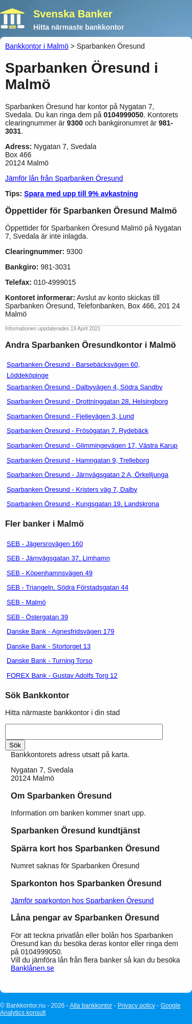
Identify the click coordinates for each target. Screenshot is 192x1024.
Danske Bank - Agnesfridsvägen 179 (60, 631)
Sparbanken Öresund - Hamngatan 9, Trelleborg (78, 460)
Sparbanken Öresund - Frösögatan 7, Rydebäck (77, 430)
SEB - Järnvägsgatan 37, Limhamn (58, 558)
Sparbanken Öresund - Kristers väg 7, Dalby (72, 489)
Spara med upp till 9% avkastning (81, 194)
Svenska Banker (73, 13)
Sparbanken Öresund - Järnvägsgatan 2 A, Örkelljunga (87, 474)
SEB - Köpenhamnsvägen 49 (50, 573)
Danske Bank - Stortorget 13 (49, 646)
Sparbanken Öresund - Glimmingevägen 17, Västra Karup (92, 445)
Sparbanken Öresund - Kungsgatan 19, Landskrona (83, 504)
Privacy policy (136, 1005)
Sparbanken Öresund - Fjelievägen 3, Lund (70, 416)
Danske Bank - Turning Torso (49, 660)
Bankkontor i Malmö (37, 46)
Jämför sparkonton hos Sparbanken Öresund (82, 900)
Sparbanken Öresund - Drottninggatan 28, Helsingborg (87, 401)
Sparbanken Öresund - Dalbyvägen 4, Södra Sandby (84, 387)
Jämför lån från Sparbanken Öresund (64, 178)
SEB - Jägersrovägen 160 (45, 544)
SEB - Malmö (26, 602)
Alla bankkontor (91, 1005)
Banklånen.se (32, 968)
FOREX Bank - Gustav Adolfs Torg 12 (62, 675)
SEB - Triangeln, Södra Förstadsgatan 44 (68, 587)
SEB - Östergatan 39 (37, 617)
